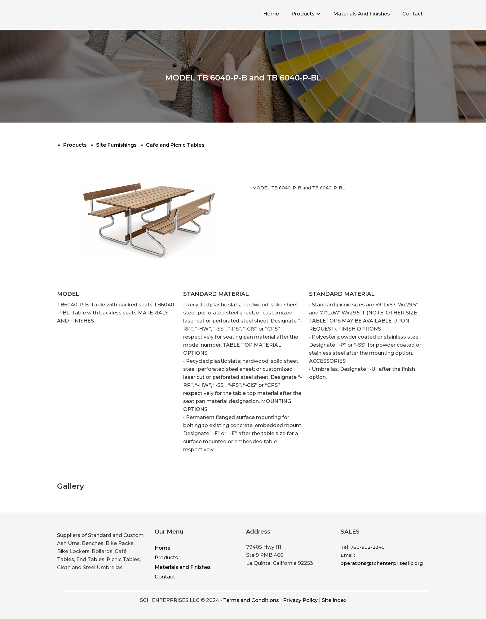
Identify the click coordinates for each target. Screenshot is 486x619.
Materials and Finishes (183, 567)
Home (271, 14)
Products (303, 14)
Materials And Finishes (361, 14)
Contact (412, 14)
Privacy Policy (300, 600)
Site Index (334, 600)
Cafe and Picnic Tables (175, 145)
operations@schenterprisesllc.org (382, 563)
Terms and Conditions (251, 600)
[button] (306, 14)
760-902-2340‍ (368, 547)
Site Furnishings (116, 145)
